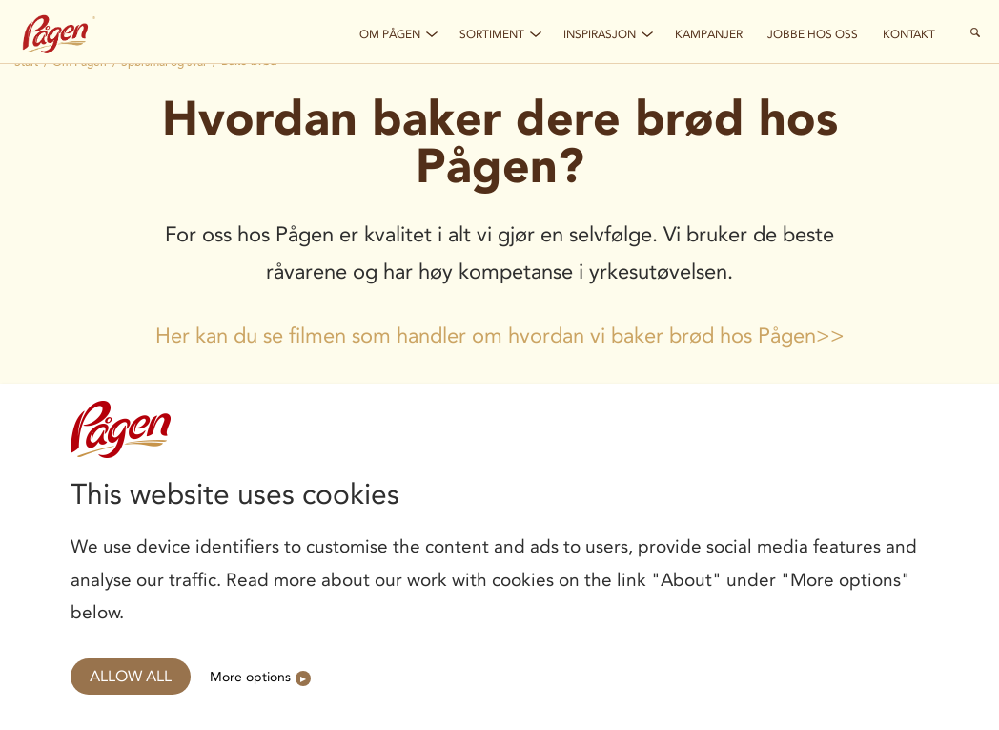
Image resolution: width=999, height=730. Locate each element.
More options (250, 676)
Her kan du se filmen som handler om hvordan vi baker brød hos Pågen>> (500, 335)
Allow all (131, 676)
